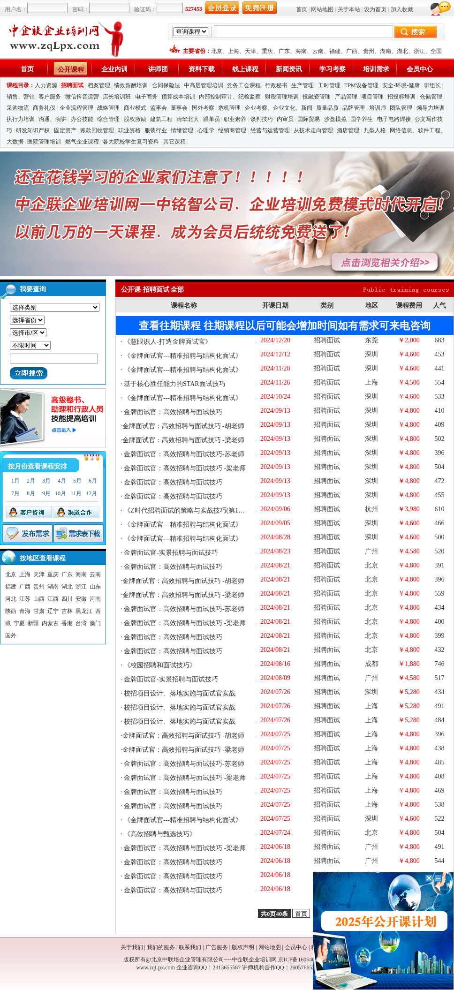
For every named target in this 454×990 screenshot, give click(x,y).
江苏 (24, 599)
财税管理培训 (282, 96)
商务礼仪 (44, 108)
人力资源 (46, 85)
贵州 (368, 51)
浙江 (419, 51)
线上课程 (245, 69)
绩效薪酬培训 (131, 85)
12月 (91, 493)
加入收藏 (402, 9)
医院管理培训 (44, 141)
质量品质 (327, 108)
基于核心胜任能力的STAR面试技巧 (174, 383)
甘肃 (39, 611)
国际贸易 (308, 119)
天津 (250, 51)
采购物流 (18, 108)
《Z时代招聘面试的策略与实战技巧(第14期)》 (189, 510)
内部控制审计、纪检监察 (230, 96)
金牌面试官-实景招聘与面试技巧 (170, 552)
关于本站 (349, 9)
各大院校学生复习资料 (131, 141)
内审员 (285, 119)
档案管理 (99, 85)
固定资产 (65, 130)
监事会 (158, 108)
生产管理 (302, 85)
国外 (10, 635)
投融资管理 (317, 96)
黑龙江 (84, 611)
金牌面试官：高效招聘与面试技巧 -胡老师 (183, 426)
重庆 (267, 51)
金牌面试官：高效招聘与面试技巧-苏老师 (183, 454)
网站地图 (322, 9)
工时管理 (329, 85)
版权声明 (243, 947)
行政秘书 (276, 85)
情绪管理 (182, 130)
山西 (39, 599)
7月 (15, 493)
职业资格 (129, 130)
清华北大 (187, 119)
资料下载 (202, 69)
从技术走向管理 (313, 130)
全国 (436, 51)
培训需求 (376, 69)
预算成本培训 (178, 96)
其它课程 (174, 141)
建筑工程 (161, 119)
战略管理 (108, 108)
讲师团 (158, 69)
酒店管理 (348, 130)
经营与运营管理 (270, 130)
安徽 (81, 599)
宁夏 (19, 623)
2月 (31, 480)
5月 (77, 480)
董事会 (179, 108)
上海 (233, 51)
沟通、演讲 (52, 119)
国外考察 (203, 108)
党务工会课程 (244, 85)
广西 (351, 51)
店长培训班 (117, 96)
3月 (46, 480)
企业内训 (114, 69)
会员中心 (420, 69)
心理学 (205, 130)
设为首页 (375, 9)
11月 (76, 493)
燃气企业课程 (82, 141)
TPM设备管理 (361, 85)
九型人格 (374, 130)
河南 (95, 599)
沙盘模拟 (335, 119)
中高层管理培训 (203, 85)
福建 (334, 51)
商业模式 (135, 108)
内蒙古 (50, 623)
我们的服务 (161, 947)
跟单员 (211, 119)
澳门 (95, 623)
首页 (301, 9)
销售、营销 (21, 96)
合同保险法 (166, 85)
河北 (10, 599)
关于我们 (132, 947)
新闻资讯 (289, 69)
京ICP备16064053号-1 (304, 959)
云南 (318, 51)
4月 (62, 480)
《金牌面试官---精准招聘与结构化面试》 (182, 355)
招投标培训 (401, 96)
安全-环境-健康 (401, 85)
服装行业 (155, 130)
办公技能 (82, 119)
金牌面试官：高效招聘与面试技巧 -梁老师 (183, 440)
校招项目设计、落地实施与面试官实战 (179, 693)
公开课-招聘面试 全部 (152, 289)
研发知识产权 (33, 130)
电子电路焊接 (394, 119)
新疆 (33, 623)
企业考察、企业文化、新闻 (278, 108)
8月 (31, 493)
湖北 (402, 51)
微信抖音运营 (82, 96)
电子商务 (146, 96)
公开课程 (71, 69)
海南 (301, 51)
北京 (216, 51)
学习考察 (332, 69)
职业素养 (235, 119)
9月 (46, 493)
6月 (93, 480)
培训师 (377, 108)
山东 (95, 586)
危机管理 (229, 108)
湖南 (385, 51)
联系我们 (190, 947)
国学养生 (361, 119)
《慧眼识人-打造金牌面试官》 (167, 341)
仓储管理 (431, 96)
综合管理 (108, 119)
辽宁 (53, 611)
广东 (284, 51)
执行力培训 (21, 119)
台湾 (81, 623)
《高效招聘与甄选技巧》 (159, 834)
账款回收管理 (97, 130)
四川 (67, 599)
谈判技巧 (261, 119)
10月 (60, 493)
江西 (53, 599)
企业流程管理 (76, 108)
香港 (67, 623)
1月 (15, 480)
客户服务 (49, 96)
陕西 (10, 611)
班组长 (432, 85)
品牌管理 (353, 108)
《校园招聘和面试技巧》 (159, 665)
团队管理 (401, 108)
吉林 (67, 611)
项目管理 (372, 96)
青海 (24, 611)
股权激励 (135, 119)
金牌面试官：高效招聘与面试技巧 (172, 412)
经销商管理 (232, 130)
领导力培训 (430, 108)
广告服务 (216, 947)
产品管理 (346, 96)
